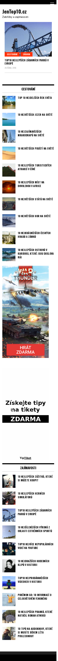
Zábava (26, 54)
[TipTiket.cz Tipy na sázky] (25, 458)
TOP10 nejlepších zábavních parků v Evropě (27, 61)
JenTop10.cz (14, 11)
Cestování (12, 54)
